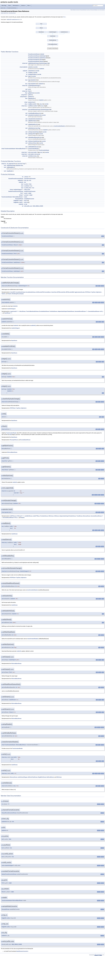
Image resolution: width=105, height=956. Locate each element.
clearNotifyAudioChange (33, 85)
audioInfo (30, 67)
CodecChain (54, 292)
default (42, 54)
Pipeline (3, 293)
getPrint (30, 94)
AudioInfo (25, 67)
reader (25, 196)
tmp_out (26, 202)
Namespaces (16, 5)
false (30, 184)
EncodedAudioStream (31, 292)
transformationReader (33, 148)
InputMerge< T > (8, 313)
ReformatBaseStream (21, 148)
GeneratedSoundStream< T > (81, 311)
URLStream (51, 516)
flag (39, 128)
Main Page (4, 5)
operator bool (31, 102)
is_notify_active (27, 187)
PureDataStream (53, 311)
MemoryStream (86, 516)
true (31, 185)
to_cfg (25, 204)
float (26, 93)
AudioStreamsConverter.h (14, 19)
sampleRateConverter (29, 198)
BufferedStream (50, 777)
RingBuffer (16, 200)
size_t (26, 104)
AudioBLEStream (28, 516)
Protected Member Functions (85, 9)
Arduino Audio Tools (4, 13)
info (40, 115)
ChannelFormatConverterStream (15, 178)
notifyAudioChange (11, 165)
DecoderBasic (47, 292)
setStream (30, 141)
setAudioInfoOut (32, 118)
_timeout (26, 176)
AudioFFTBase (36, 516)
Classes (23, 5)
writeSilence (31, 156)
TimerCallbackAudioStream (32, 311)
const (32, 152)
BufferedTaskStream (32, 777)
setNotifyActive (31, 128)
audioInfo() (33, 325)
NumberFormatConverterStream (15, 191)
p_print (25, 193)
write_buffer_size (28, 206)
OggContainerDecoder (80, 292)
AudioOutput (43, 56)
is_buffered (26, 185)
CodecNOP (12, 292)
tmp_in (25, 200)
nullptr (29, 193)
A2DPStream (13, 516)
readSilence (31, 105)
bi (48, 63)
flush (29, 91)
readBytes (30, 104)
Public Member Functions (74, 9)
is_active (26, 184)
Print (41, 59)
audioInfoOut (31, 70)
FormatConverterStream (33, 54)
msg (24, 163)
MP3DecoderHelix (61, 292)
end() (10, 434)
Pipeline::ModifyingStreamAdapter (16, 293)
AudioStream (43, 57)
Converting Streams (12, 13)
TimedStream (79, 516)
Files (28, 5)
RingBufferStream (42, 777)
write (29, 152)
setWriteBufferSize (32, 146)
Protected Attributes (93, 9)
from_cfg (26, 180)
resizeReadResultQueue (33, 113)
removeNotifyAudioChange (34, 109)
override (36, 67)
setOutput (30, 132)
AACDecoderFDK (40, 292)
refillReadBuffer (10, 167)
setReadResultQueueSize (34, 137)
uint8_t (35, 104)
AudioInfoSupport (43, 63)
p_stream (26, 195)
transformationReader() (59, 126)
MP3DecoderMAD (70, 292)
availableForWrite (32, 74)
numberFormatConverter (30, 191)
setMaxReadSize (32, 124)
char (21, 163)
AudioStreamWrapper (23, 777)
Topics (9, 5)
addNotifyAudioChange (33, 63)
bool (26, 76)
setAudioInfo (31, 115)
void (26, 63)
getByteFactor (31, 93)
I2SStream (56, 516)
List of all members (101, 9)
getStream (30, 96)
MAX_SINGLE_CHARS (38, 206)
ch (35, 154)
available (30, 72)
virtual (23, 63)
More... (64, 17)
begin (29, 76)
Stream (41, 61)
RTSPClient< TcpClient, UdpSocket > (93, 292)
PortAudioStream (44, 516)
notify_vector (27, 189)
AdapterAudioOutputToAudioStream (66, 311)
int (26, 72)
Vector (11, 189)
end (29, 89)
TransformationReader (10, 148)
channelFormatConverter (30, 178)
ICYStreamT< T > (20, 516)
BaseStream (14, 340)
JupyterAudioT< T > (14, 311)
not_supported (10, 163)
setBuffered (31, 120)
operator (7, 512)
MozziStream (23, 311)
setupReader (9, 171)
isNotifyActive (31, 98)
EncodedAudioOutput (20, 292)
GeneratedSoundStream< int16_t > (10, 517)
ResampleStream (19, 198)
